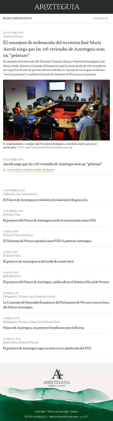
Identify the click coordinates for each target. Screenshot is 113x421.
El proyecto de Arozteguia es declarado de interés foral (38, 262)
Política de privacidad (57, 412)
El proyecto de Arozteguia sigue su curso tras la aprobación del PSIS (47, 348)
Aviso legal (40, 412)
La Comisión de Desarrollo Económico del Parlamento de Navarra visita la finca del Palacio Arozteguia (56, 305)
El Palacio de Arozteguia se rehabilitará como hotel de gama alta (45, 200)
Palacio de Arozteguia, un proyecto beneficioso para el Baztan (43, 328)
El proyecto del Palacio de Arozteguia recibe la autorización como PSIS (49, 221)
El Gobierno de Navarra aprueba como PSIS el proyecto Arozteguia (47, 241)
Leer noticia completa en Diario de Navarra (30, 170)
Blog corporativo (17, 18)
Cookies (74, 412)
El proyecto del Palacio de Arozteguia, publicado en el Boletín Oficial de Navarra (56, 282)
